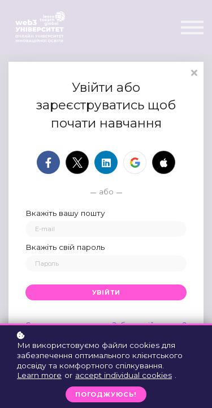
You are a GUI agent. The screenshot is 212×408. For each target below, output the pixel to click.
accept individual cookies (123, 375)
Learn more (39, 375)
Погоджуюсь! (106, 394)
